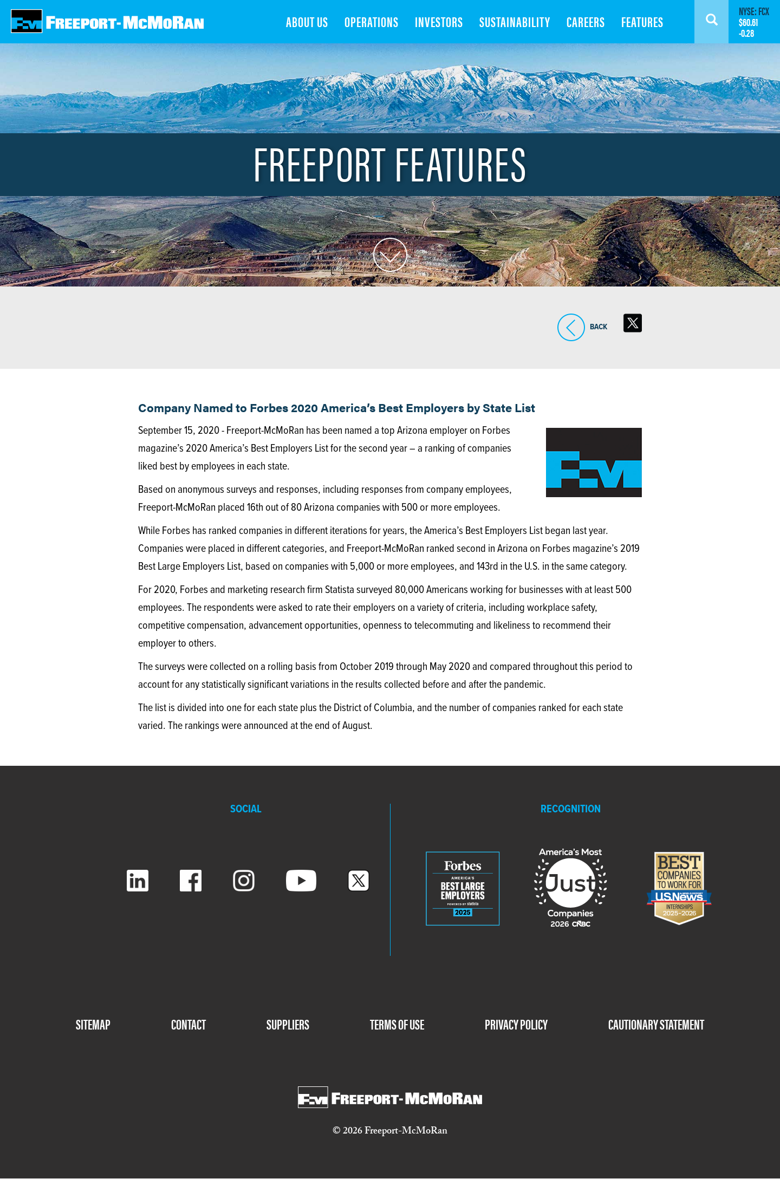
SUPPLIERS (287, 1024)
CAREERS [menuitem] (586, 21)
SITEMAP (93, 1024)
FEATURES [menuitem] (642, 21)
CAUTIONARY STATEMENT (656, 1024)
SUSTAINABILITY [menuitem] (514, 21)
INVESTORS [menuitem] (439, 21)
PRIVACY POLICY (516, 1024)
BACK (571, 327)
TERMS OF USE (397, 1024)
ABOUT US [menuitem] (307, 21)
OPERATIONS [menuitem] (371, 21)
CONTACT (188, 1024)
